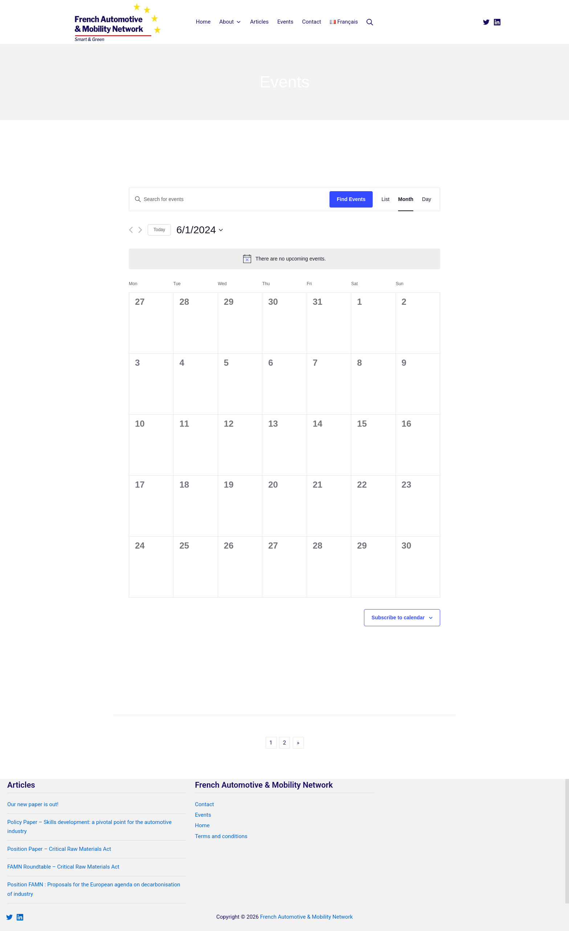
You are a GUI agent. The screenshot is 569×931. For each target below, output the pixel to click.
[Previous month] (131, 229)
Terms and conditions (221, 836)
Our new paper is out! (32, 804)
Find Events (351, 199)
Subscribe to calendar (398, 617)
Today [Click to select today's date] (159, 229)
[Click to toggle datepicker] (199, 230)
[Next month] (140, 229)
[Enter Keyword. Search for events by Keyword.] (229, 199)
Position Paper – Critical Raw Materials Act (59, 849)
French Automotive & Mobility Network (306, 917)
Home (202, 825)
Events (203, 815)
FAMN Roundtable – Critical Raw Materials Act (63, 867)
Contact (204, 804)
